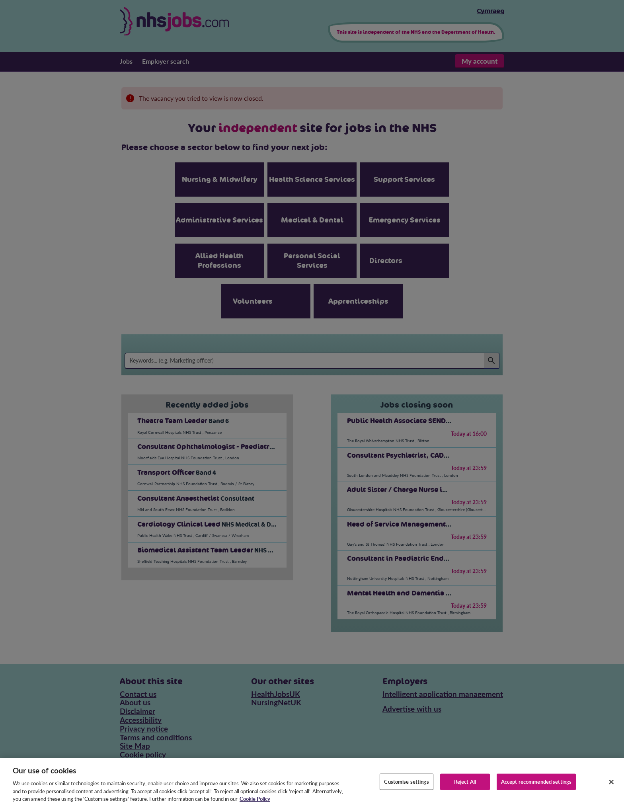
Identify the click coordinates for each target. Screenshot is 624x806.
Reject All (465, 787)
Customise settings (406, 787)
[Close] (611, 787)
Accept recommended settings (536, 787)
